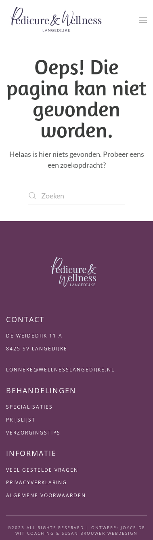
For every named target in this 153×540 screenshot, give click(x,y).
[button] (143, 20)
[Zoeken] (76, 196)
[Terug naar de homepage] (56, 20)
